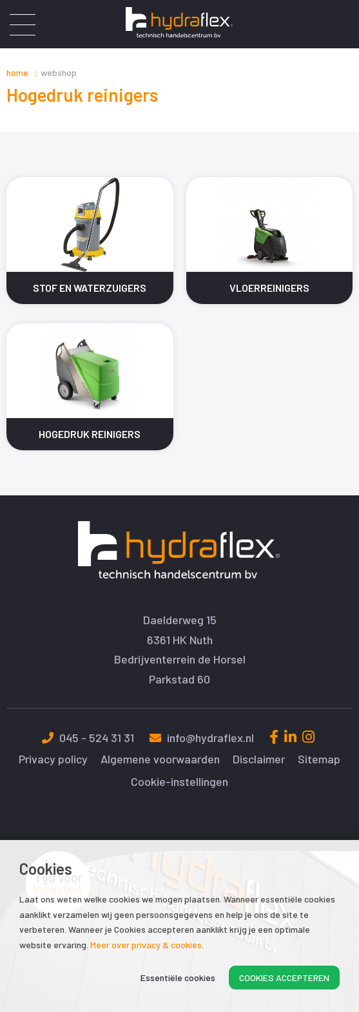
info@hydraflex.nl (202, 737)
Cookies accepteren (284, 977)
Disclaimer (259, 759)
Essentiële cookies (178, 977)
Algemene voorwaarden (160, 759)
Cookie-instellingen (179, 782)
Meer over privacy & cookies (146, 944)
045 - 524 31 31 (88, 737)
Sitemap (319, 759)
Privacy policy (53, 759)
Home (17, 72)
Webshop (59, 72)
